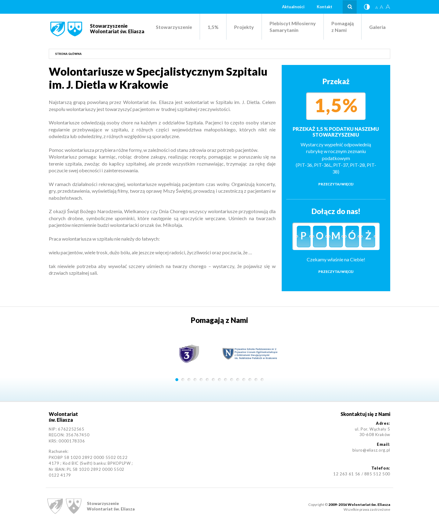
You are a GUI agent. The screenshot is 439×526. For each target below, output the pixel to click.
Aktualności (293, 6)
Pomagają (342, 27)
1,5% (213, 27)
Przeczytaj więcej (335, 184)
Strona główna (68, 53)
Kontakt (324, 6)
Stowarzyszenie (174, 27)
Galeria (377, 27)
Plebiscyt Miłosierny (292, 27)
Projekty (244, 27)
